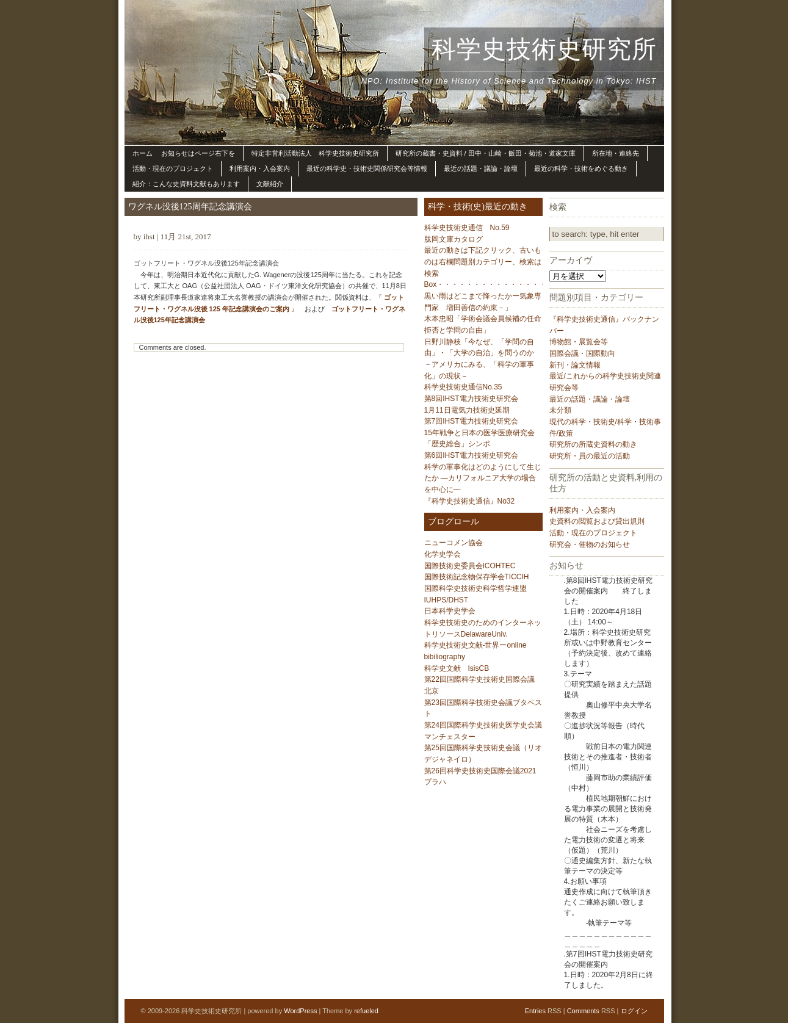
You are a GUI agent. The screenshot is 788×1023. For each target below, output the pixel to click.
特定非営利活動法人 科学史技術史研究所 (315, 153)
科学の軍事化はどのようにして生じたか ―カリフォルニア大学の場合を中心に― (482, 478)
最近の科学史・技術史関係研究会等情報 (366, 168)
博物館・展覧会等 (578, 342)
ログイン (634, 1010)
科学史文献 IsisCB (457, 668)
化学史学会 (442, 554)
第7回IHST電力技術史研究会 (471, 421)
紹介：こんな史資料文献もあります (186, 183)
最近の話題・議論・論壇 (481, 168)
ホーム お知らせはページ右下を (183, 153)
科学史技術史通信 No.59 (467, 227)
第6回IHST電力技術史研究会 (471, 455)
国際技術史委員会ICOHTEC (470, 566)
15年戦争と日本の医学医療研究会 (479, 432)
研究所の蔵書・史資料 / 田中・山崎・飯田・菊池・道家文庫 (486, 153)
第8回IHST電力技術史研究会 (471, 398)
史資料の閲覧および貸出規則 (597, 521)
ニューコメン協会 (453, 542)
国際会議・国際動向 (582, 353)
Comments (583, 1010)
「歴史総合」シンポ (457, 443)
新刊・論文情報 (575, 365)
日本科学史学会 (449, 611)
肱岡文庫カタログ (453, 239)
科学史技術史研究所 (544, 48)
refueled (366, 1010)
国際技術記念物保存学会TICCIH (476, 577)
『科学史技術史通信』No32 (469, 501)
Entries (535, 1010)
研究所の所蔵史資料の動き (593, 444)
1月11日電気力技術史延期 (467, 410)
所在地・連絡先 (615, 153)
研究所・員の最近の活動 (589, 456)
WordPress (300, 1010)
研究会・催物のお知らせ (589, 544)
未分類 (560, 410)
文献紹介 (269, 183)
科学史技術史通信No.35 (463, 387)
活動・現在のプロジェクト (172, 168)
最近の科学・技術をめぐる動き (581, 168)
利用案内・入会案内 (260, 168)
